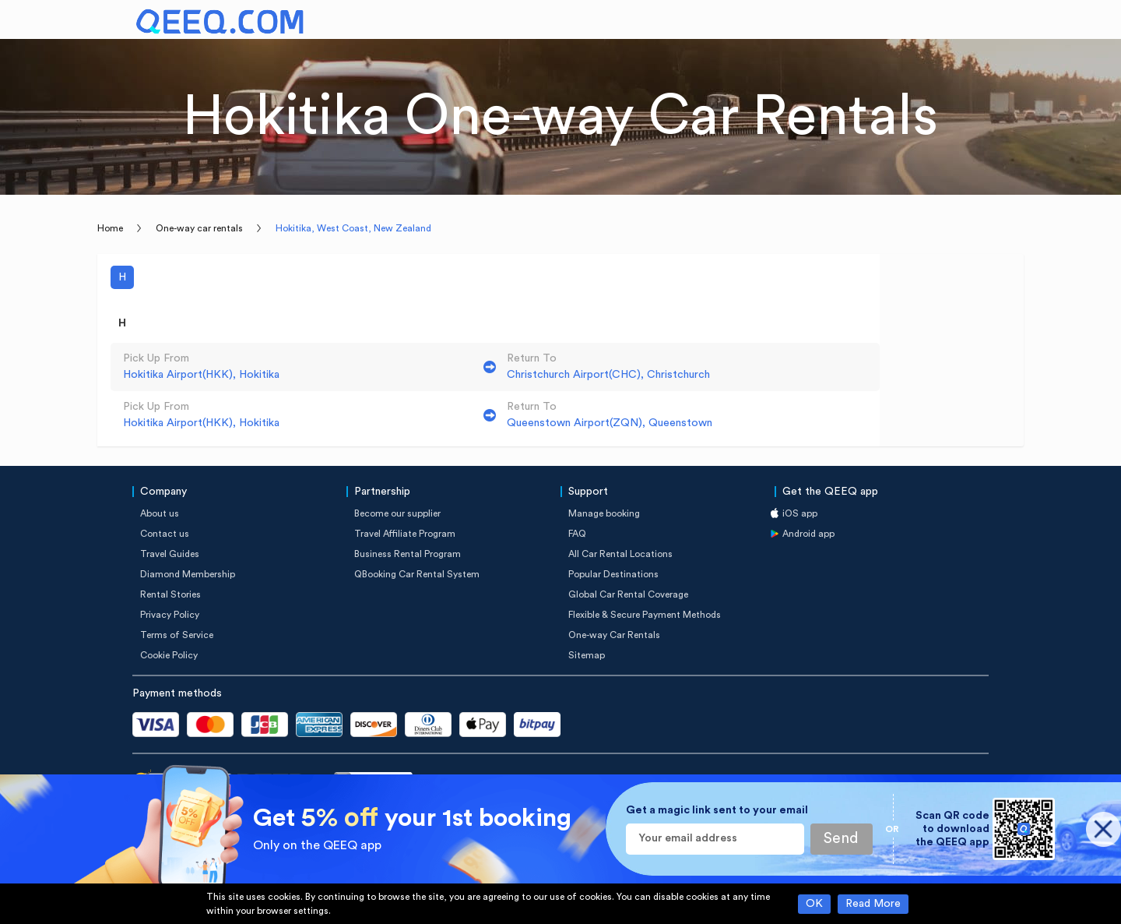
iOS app (799, 513)
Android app (808, 533)
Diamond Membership (187, 574)
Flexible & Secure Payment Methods (644, 614)
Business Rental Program (407, 554)
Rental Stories (170, 594)
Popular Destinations (613, 574)
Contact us (164, 533)
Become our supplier (397, 513)
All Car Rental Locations (620, 554)
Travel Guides (169, 554)
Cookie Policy (169, 655)
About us (159, 513)
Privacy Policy (169, 614)
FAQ (577, 533)
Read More (873, 903)
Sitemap (586, 655)
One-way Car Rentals (614, 635)
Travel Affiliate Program (404, 533)
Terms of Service (176, 635)
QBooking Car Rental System (417, 574)
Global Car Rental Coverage (628, 594)
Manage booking (604, 513)
